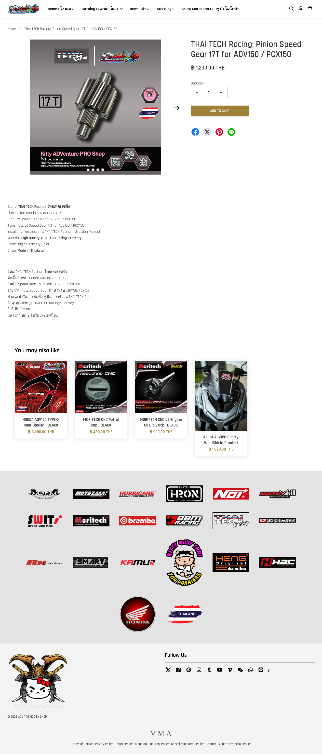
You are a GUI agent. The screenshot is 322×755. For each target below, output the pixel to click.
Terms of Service (82, 745)
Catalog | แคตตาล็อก (102, 9)
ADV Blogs (165, 9)
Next (177, 109)
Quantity (197, 84)
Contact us (213, 745)
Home (11, 29)
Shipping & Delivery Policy (152, 745)
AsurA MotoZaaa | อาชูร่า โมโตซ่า (210, 9)
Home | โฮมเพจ (60, 9)
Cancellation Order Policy (187, 745)
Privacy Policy (104, 745)
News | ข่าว (139, 9)
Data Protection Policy (236, 745)
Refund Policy (124, 745)
